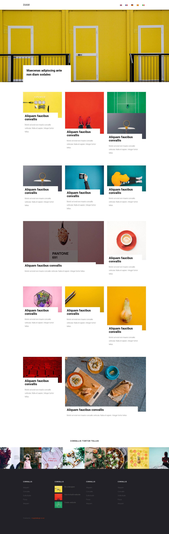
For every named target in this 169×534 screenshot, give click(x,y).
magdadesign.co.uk (37, 518)
